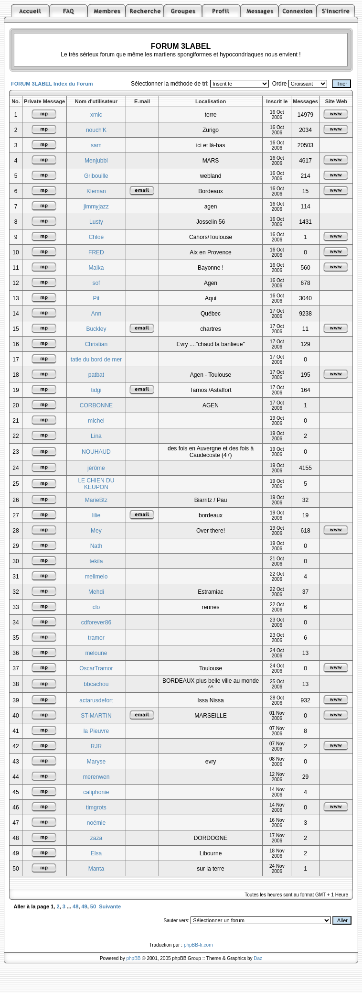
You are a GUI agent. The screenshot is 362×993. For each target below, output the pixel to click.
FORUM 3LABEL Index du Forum (52, 84)
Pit (96, 298)
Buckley (96, 329)
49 (84, 906)
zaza (96, 838)
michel (96, 420)
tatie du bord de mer (96, 359)
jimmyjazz (96, 206)
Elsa (96, 853)
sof (96, 283)
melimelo (96, 576)
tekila (96, 561)
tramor (96, 637)
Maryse (96, 761)
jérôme (96, 468)
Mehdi (96, 592)
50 (93, 906)
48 (75, 906)
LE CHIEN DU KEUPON (96, 484)
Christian (96, 344)
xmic (96, 114)
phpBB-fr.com (198, 945)
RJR (96, 746)
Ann (96, 313)
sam (96, 145)
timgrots (96, 807)
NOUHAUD (96, 451)
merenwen (96, 777)
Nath (96, 546)
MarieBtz (96, 500)
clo (96, 607)
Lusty (96, 221)
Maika (96, 267)
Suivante (110, 906)
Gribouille (96, 176)
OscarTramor (96, 668)
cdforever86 (96, 622)
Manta (96, 868)
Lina (96, 436)
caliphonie (96, 792)
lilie (96, 515)
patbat (96, 374)
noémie (96, 822)
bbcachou (96, 684)
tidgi (96, 390)
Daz (258, 958)
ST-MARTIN (96, 715)
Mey (96, 530)
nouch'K (96, 130)
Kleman (96, 191)
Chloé (96, 237)
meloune (96, 653)
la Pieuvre (96, 731)
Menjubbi (96, 160)
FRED (96, 252)
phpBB (134, 958)
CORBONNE (96, 405)
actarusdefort (96, 700)
